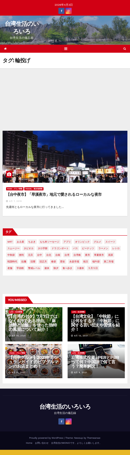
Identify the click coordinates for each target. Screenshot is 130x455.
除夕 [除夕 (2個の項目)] (56, 268)
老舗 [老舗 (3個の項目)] (9, 268)
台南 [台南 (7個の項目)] (57, 255)
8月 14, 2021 (19, 335)
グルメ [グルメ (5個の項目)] (97, 241)
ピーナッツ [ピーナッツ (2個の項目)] (88, 248)
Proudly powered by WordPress (46, 438)
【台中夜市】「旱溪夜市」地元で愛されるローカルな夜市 (54, 194)
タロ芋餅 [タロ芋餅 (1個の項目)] (42, 248)
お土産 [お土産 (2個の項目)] (20, 241)
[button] (124, 48)
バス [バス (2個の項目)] (75, 248)
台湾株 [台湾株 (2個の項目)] (77, 255)
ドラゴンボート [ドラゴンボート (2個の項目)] (60, 248)
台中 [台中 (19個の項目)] (39, 255)
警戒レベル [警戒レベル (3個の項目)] (34, 268)
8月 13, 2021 (81, 335)
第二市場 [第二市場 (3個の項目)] (109, 261)
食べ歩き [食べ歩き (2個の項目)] (67, 268)
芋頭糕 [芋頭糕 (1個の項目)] (20, 268)
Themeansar (93, 438)
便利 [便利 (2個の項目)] (21, 255)
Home (29, 443)
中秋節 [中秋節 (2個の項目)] (11, 255)
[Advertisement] (65, 94)
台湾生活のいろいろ (65, 406)
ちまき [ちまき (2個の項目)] (32, 241)
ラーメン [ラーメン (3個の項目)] (103, 248)
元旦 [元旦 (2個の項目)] (30, 255)
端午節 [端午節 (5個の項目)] (96, 261)
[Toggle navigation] (66, 48)
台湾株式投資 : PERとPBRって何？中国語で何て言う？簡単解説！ (95, 362)
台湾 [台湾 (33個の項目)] (66, 255)
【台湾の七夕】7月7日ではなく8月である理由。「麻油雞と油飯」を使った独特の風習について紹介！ (33, 323)
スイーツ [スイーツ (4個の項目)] (110, 241)
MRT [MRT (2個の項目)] (9, 241)
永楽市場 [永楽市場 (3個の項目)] (74, 261)
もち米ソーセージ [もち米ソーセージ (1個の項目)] (49, 241)
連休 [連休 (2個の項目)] (46, 268)
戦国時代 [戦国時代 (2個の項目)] (12, 261)
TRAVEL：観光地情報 (33, 189)
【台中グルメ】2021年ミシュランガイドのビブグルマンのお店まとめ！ (33, 362)
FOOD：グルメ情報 (14, 189)
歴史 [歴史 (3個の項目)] (62, 261)
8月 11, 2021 (18, 372)
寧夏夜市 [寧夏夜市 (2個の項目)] (99, 255)
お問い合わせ (42, 443)
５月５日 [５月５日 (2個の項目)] (93, 268)
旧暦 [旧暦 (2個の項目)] (33, 261)
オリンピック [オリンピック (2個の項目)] (82, 241)
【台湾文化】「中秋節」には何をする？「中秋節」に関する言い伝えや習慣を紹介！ (95, 323)
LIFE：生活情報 (16, 312)
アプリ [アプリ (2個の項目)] (67, 241)
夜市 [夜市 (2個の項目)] (87, 255)
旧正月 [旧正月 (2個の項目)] (43, 261)
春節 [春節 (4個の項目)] (53, 261)
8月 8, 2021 (80, 372)
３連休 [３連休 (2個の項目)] (80, 268)
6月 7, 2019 (15, 201)
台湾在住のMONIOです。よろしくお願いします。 (76, 443)
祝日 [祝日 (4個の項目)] (85, 261)
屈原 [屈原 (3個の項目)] (110, 255)
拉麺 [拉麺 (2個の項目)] (23, 261)
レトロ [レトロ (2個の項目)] (116, 248)
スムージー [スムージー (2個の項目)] (13, 248)
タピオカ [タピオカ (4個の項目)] (28, 248)
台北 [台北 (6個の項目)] (48, 255)
